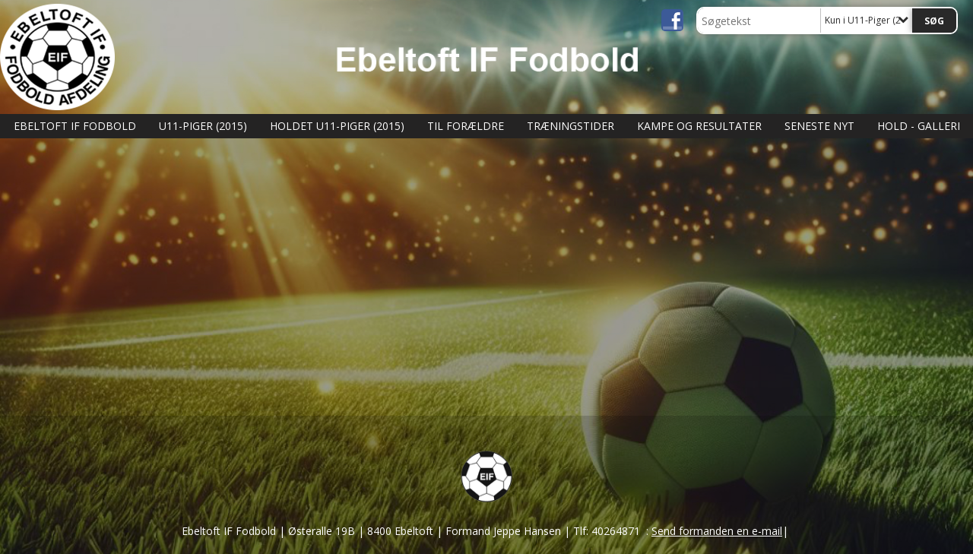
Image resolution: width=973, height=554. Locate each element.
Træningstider (570, 126)
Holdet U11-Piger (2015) (337, 126)
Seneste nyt (819, 126)
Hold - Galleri (918, 126)
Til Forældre (465, 126)
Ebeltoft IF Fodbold (75, 126)
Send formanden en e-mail (716, 531)
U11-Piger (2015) (203, 126)
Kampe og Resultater (699, 126)
